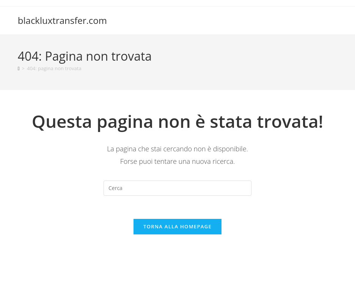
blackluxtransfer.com (62, 20)
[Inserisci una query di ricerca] (177, 188)
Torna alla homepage (177, 226)
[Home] (19, 68)
